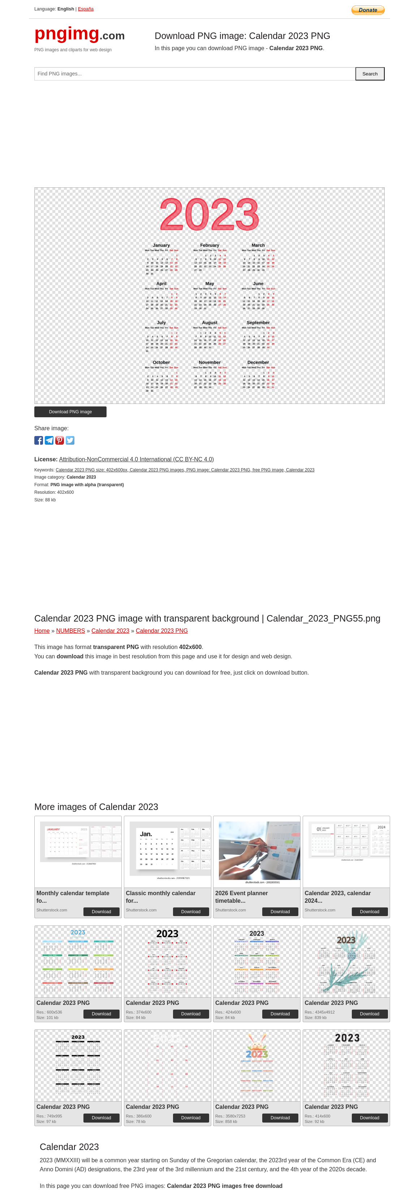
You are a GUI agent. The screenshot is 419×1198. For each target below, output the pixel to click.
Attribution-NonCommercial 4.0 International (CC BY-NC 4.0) (136, 459)
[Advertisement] (209, 136)
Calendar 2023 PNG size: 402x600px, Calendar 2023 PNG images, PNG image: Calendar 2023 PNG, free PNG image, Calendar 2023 (185, 469)
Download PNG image (70, 411)
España (86, 9)
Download (101, 911)
